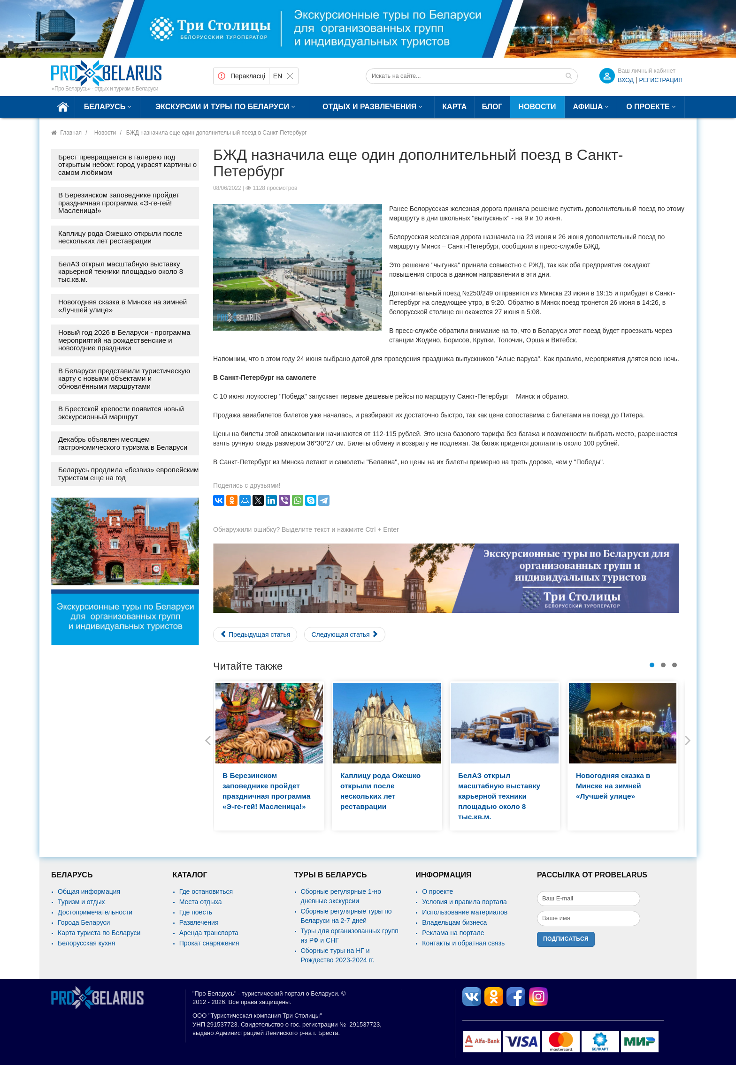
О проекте (648, 107)
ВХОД (626, 80)
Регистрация (660, 80)
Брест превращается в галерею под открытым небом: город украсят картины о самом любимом (127, 164)
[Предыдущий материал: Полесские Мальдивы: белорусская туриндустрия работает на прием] (255, 634)
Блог (492, 107)
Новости (537, 107)
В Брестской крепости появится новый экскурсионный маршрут (121, 413)
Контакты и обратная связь (463, 943)
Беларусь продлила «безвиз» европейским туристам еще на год (128, 474)
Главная (71, 132)
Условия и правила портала (464, 902)
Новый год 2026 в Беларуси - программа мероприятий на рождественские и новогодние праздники (124, 340)
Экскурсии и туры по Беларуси (222, 107)
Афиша (588, 107)
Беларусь (104, 107)
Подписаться (566, 939)
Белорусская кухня (86, 943)
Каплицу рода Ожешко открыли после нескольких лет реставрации (120, 237)
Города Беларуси (84, 922)
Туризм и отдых (81, 902)
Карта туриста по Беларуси (99, 933)
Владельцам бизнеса (454, 922)
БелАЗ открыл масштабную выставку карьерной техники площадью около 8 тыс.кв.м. (120, 271)
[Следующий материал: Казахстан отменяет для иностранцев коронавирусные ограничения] (344, 634)
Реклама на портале (453, 933)
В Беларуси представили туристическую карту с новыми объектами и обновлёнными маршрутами (124, 378)
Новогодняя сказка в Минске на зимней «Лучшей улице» (122, 306)
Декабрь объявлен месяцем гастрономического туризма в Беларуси (122, 443)
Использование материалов (464, 912)
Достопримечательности (95, 912)
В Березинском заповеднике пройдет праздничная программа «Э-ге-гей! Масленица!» (118, 202)
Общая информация (89, 891)
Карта (454, 107)
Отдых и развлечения (369, 107)
